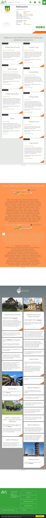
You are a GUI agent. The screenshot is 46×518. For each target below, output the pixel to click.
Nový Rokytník (9, 213)
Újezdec (7, 218)
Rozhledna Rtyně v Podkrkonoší (13, 255)
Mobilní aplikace (28, 505)
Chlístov (36, 199)
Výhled (29, 220)
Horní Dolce (13, 204)
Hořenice (38, 202)
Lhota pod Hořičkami (11, 209)
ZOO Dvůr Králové (16, 249)
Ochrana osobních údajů (8, 510)
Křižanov (32, 207)
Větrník (7, 220)
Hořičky (7, 204)
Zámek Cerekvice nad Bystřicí (13, 263)
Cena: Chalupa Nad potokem (8, 109)
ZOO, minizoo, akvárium (11, 234)
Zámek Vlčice (25, 255)
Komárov (10, 207)
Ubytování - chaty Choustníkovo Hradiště (10, 71)
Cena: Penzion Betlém (28, 87)
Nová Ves (8, 212)
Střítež (22, 217)
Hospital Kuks (26, 246)
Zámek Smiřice (10, 261)
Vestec (34, 218)
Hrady (38, 237)
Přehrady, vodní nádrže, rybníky (8, 237)
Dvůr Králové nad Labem (28, 14)
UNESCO (26, 234)
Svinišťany (37, 217)
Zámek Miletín (23, 260)
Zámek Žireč (18, 246)
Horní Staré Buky (21, 204)
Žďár (23, 221)
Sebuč (9, 215)
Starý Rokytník (8, 217)
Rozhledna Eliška (25, 264)
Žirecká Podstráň (33, 221)
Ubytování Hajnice (6, 121)
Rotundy (23, 239)
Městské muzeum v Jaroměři (15, 252)
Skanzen (41, 234)
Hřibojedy (13, 206)
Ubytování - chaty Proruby (29, 50)
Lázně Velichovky (21, 254)
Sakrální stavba (37, 242)
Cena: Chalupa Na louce (28, 133)
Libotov (25, 209)
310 (24, 21)
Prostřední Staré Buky (30, 213)
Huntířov (19, 206)
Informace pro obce (28, 501)
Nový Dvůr (36, 212)
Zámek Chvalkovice (34, 247)
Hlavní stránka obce (42, 32)
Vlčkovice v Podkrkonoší (20, 220)
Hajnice (20, 202)
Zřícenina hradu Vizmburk (30, 252)
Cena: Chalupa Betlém (28, 112)
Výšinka (34, 220)
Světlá (32, 217)
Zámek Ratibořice (11, 254)
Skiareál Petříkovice (34, 261)
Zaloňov (15, 221)
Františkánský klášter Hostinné (29, 258)
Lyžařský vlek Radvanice (12, 260)
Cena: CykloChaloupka (7, 84)
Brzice (20, 199)
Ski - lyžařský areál (33, 234)
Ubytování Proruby (27, 99)
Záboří (39, 220)
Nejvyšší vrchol (40, 239)
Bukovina (25, 199)
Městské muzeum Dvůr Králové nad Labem (17, 247)
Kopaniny (21, 207)
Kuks (37, 207)
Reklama (28, 497)
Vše (3, 234)
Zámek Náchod (36, 263)
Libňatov (20, 209)
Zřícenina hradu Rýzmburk (17, 250)
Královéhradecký (26, 11)
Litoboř (37, 209)
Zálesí (10, 221)
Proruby (21, 213)
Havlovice (25, 202)
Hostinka (8, 206)
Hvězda (24, 206)
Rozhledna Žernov (30, 250)
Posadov (16, 213)
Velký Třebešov (23, 218)
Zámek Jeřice (34, 264)
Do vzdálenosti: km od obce (18, 190)
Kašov (28, 206)
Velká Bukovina (14, 218)
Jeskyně (28, 239)
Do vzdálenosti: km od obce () (17, 224)
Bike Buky (25, 261)
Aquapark (20, 234)
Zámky (43, 237)
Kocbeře (33, 206)
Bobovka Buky (18, 261)
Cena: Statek (5, 133)
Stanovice (28, 215)
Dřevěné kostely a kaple (14, 239)
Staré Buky (35, 215)
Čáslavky (31, 199)
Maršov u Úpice (19, 210)
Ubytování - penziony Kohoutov (9, 50)
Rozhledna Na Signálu (14, 264)
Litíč (34, 209)
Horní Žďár (38, 204)
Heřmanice (32, 202)
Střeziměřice (16, 217)
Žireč (26, 221)
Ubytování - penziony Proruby (29, 74)
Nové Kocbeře (15, 212)
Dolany (28, 201)
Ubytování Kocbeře (6, 96)
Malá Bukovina (10, 210)
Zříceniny (5, 239)
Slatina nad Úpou (16, 215)
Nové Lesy (22, 212)
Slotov (23, 215)
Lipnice (30, 209)
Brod (16, 199)
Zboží (19, 221)
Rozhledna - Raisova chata (22, 257)
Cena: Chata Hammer (28, 158)
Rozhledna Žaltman (35, 257)
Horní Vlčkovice (30, 204)
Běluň (8, 199)
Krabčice (27, 207)
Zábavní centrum (28, 242)
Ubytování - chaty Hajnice (29, 145)
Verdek (29, 218)
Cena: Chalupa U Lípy (28, 62)
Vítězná (11, 220)
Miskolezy (36, 210)
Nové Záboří (29, 212)
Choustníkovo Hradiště (12, 201)
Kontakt (24, 510)
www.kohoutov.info (27, 24)
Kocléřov (39, 206)
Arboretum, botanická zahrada (22, 237)
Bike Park (8, 242)
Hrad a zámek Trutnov (32, 254)
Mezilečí (31, 210)
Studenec (27, 217)
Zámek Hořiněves (26, 263)
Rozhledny (33, 237)
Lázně (33, 239)
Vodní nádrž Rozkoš (10, 257)
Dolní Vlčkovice (35, 201)
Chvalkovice (22, 201)
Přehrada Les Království (28, 249)
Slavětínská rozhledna (14, 258)
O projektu (28, 493)
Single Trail (14, 242)
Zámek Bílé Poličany (35, 255)
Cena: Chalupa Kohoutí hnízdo (8, 59)
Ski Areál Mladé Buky (33, 260)
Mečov (26, 210)
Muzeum (20, 242)
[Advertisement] (23, 174)
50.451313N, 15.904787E (28, 15)
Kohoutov (22, 6)
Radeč (38, 213)
